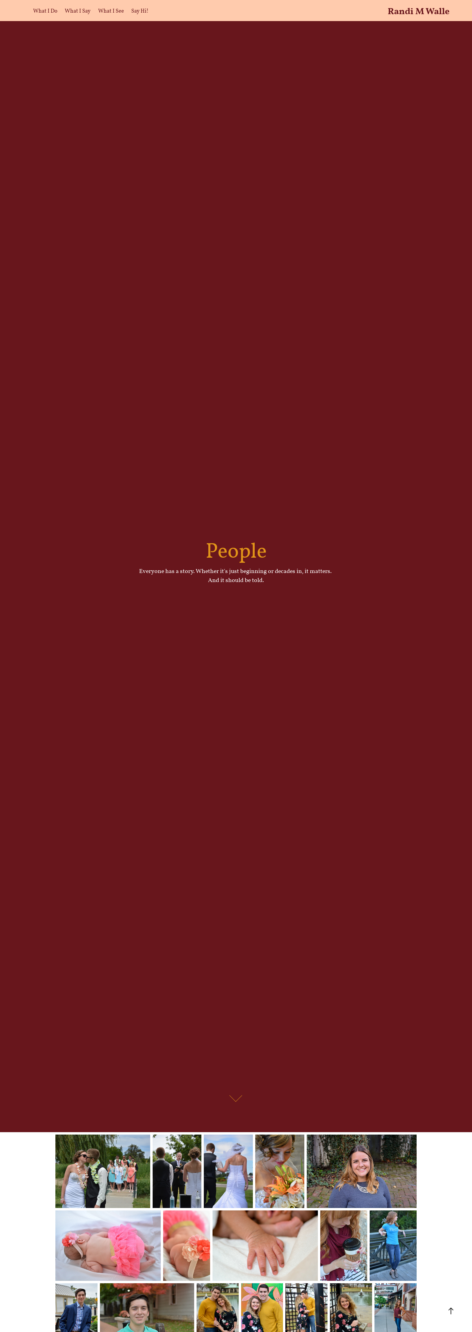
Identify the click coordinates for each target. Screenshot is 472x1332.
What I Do (45, 10)
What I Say (78, 10)
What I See (111, 10)
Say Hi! (139, 10)
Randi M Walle (418, 10)
